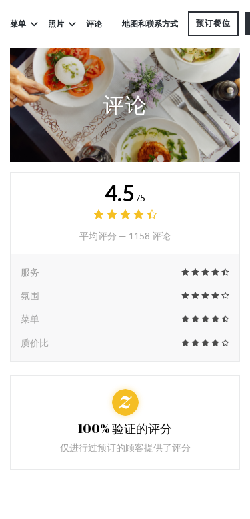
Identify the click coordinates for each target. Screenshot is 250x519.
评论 (94, 24)
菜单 (24, 24)
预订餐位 (213, 23)
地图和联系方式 (150, 24)
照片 (62, 24)
